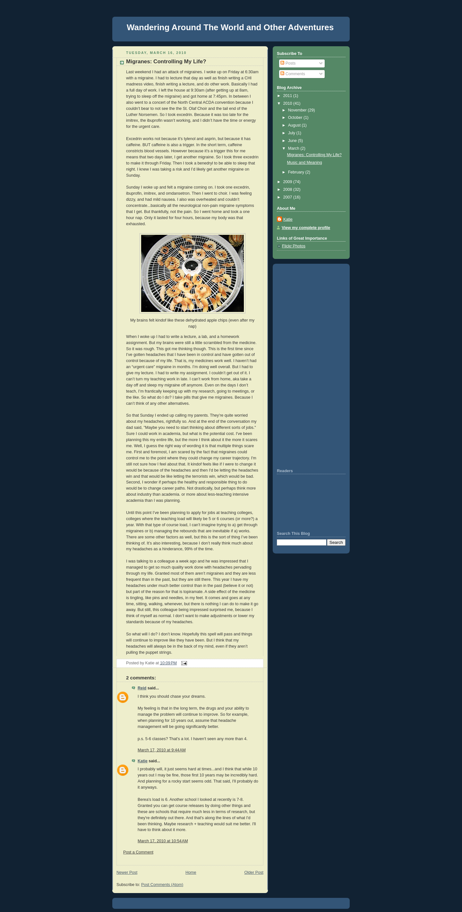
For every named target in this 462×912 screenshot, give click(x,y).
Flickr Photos (293, 246)
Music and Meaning (304, 162)
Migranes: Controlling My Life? (166, 61)
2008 (288, 189)
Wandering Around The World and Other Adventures (230, 27)
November (298, 110)
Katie (143, 761)
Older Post (253, 872)
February (296, 172)
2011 (288, 95)
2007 (288, 197)
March (294, 148)
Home (190, 872)
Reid (142, 688)
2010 (288, 103)
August (295, 125)
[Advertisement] (296, 365)
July (292, 133)
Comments (292, 74)
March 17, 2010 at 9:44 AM (162, 750)
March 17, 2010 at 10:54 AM (163, 841)
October (296, 117)
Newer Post (126, 872)
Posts (287, 63)
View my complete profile (306, 228)
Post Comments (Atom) (162, 884)
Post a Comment (138, 852)
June (293, 140)
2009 (288, 182)
